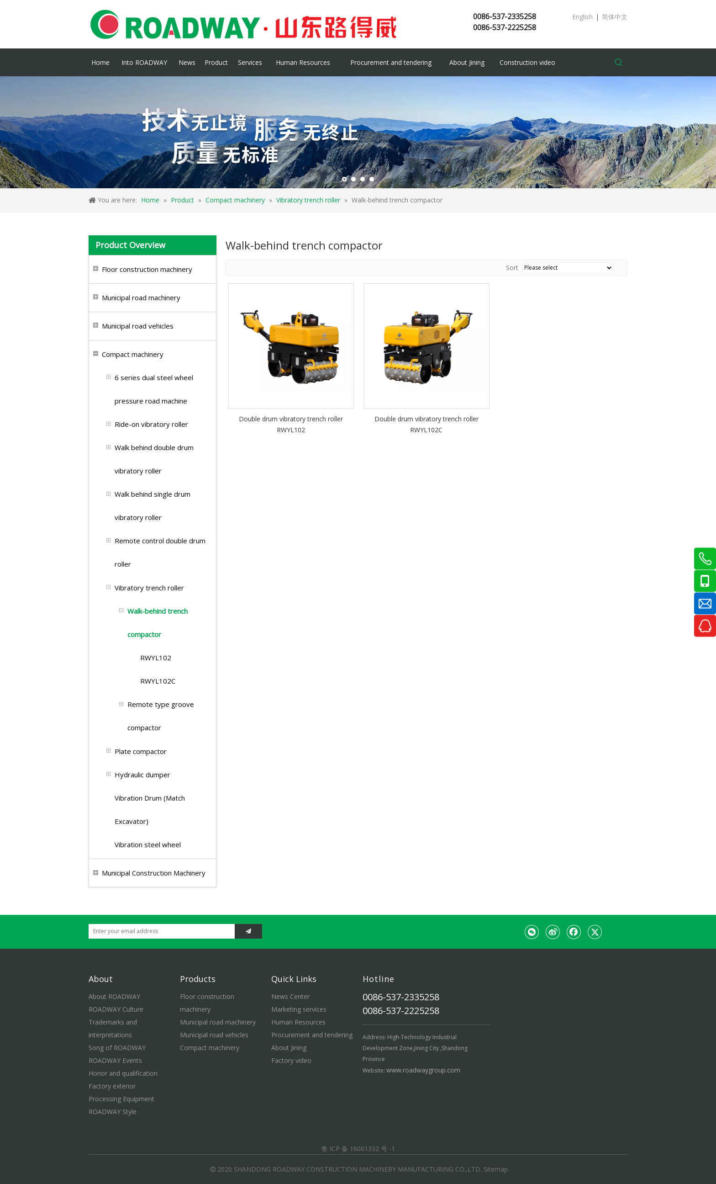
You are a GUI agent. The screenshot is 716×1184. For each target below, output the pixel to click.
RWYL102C (157, 680)
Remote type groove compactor (160, 716)
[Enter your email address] (159, 931)
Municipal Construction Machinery (153, 872)
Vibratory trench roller (149, 587)
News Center (290, 996)
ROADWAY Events (115, 1060)
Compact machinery (132, 354)
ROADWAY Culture (116, 1009)
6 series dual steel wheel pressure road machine (154, 389)
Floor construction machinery (147, 269)
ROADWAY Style (113, 1111)
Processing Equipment (121, 1098)
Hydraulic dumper (142, 774)
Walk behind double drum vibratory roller (154, 459)
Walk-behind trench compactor (157, 622)
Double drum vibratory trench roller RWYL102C (426, 424)
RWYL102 (155, 657)
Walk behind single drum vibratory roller (152, 505)
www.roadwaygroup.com (423, 1070)
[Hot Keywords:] (619, 62)
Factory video (291, 1060)
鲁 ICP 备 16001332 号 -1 (358, 1148)
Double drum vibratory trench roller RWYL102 (291, 424)
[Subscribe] (248, 931)
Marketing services (298, 1009)
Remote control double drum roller (160, 552)
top (697, 1144)
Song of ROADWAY (117, 1047)
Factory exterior (112, 1086)
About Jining (288, 1047)
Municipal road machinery (141, 297)
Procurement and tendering (312, 1034)
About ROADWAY (114, 996)
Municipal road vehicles (138, 325)
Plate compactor (141, 751)
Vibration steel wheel (148, 844)
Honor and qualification (123, 1073)
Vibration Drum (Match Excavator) (150, 809)
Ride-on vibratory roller (151, 424)
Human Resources (298, 1022)
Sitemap (496, 1169)
